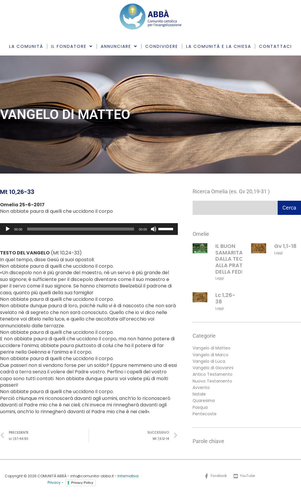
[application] (89, 229)
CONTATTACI (275, 46)
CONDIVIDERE (161, 46)
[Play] (8, 229)
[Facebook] (215, 476)
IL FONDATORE (72, 46)
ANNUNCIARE (119, 46)
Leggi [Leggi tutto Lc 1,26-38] (219, 308)
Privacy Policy (82, 483)
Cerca (289, 208)
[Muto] (154, 229)
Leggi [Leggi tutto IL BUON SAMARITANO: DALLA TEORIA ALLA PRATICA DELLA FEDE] (219, 278)
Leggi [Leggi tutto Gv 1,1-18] (278, 253)
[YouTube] (244, 476)
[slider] (80, 229)
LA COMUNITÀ (26, 46)
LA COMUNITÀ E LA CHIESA (218, 46)
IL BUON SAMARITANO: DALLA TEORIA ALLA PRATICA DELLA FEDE (233, 258)
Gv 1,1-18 (285, 246)
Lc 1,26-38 (225, 298)
